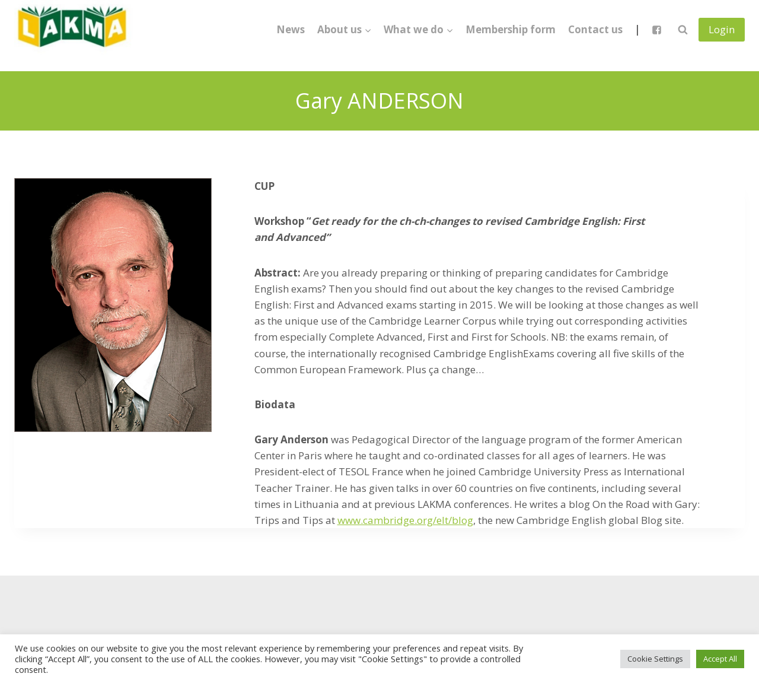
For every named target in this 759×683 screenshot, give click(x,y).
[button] (367, 30)
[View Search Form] (682, 30)
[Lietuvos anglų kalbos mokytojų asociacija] (73, 29)
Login (722, 29)
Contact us (595, 29)
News (290, 29)
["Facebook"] (656, 30)
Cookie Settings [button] (655, 658)
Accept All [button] (720, 658)
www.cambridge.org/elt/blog (405, 520)
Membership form (510, 29)
